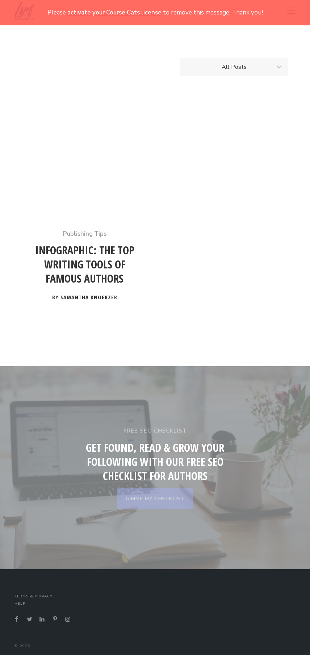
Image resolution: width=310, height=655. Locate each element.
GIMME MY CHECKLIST (155, 498)
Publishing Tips (84, 234)
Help (19, 603)
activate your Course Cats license (114, 12)
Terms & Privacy (33, 596)
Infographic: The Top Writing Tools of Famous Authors (84, 264)
